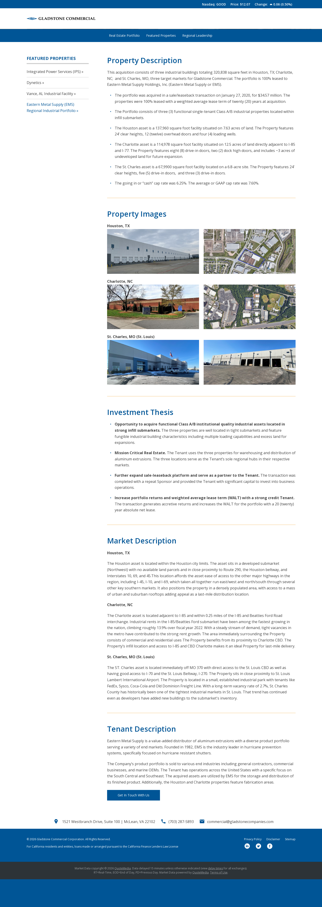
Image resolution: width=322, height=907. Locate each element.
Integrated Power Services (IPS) (54, 99)
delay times (215, 896)
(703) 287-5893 (181, 849)
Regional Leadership (197, 63)
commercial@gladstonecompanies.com (240, 849)
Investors (260, 19)
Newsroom (237, 19)
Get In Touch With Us (133, 822)
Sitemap (290, 867)
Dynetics (34, 110)
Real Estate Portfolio (124, 63)
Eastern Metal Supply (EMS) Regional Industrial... (136, 47)
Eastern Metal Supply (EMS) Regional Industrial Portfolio (51, 135)
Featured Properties (77, 47)
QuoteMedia (122, 896)
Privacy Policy (253, 867)
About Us (167, 19)
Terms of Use (219, 900)
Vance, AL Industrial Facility (50, 121)
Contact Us (283, 19)
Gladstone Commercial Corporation (60, 867)
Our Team (190, 19)
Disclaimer (273, 867)
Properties (213, 19)
